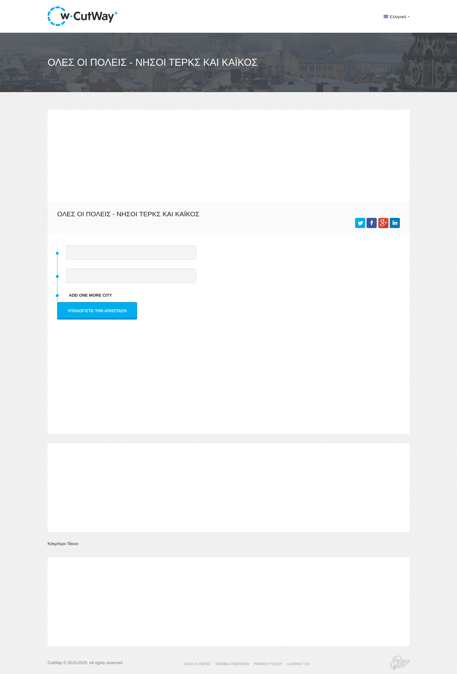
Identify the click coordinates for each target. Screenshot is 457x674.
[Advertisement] (228, 154)
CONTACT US (298, 664)
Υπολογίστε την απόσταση (97, 310)
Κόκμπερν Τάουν (63, 543)
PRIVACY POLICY (268, 664)
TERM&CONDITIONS (232, 664)
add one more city (90, 295)
